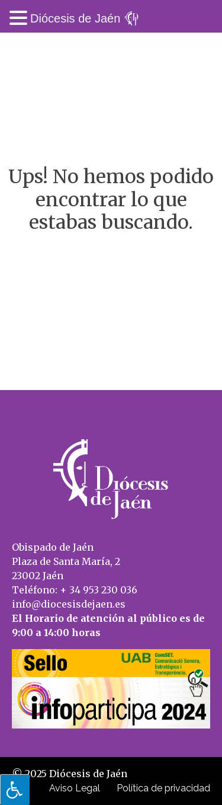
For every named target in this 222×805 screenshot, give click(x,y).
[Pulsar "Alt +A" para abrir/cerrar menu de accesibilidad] (15, 789)
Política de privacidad (163, 788)
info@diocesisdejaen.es (69, 604)
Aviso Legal (74, 788)
